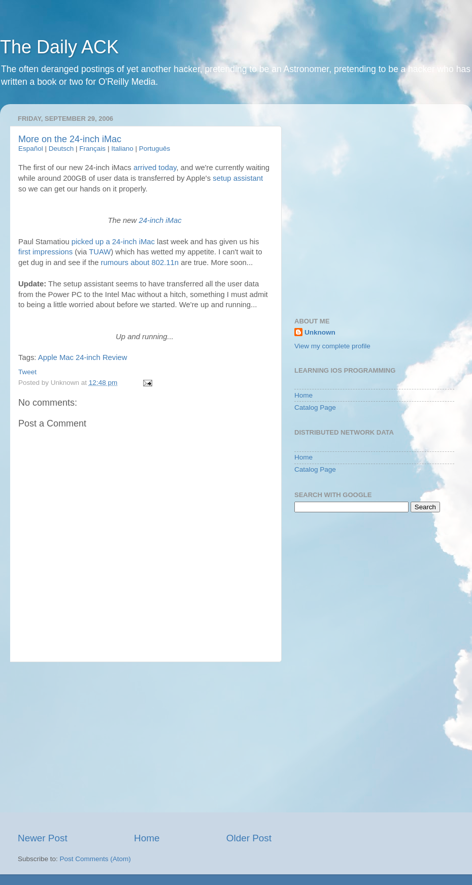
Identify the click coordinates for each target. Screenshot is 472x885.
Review (115, 357)
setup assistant (238, 178)
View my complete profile (332, 346)
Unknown (320, 332)
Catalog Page (315, 407)
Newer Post (43, 838)
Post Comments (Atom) (95, 859)
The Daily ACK (59, 47)
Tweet (27, 372)
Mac (66, 357)
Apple (47, 357)
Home (146, 838)
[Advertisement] (145, 747)
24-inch (88, 357)
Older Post (249, 838)
